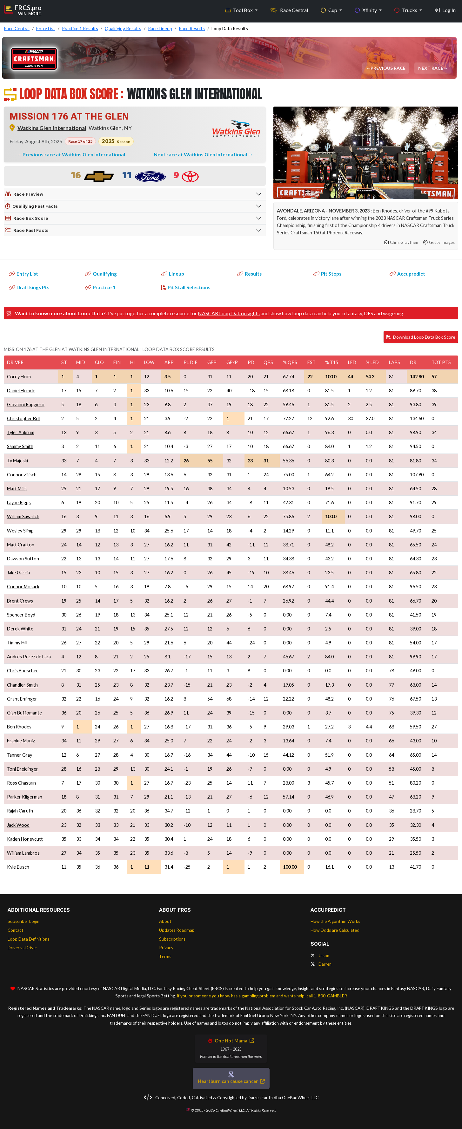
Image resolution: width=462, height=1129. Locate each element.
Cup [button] (329, 10)
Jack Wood (18, 825)
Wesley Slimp (20, 530)
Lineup (172, 274)
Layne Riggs (19, 502)
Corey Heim (19, 376)
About (165, 921)
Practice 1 (100, 287)
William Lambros (23, 853)
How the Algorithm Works (335, 921)
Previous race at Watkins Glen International (74, 154)
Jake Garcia (18, 572)
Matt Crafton (20, 544)
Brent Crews (20, 601)
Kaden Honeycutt (25, 839)
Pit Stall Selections (185, 287)
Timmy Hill (17, 642)
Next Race (431, 68)
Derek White (20, 628)
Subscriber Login (23, 921)
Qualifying (101, 274)
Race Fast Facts (27, 230)
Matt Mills (17, 488)
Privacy (166, 947)
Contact (15, 930)
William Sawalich (23, 516)
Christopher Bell (23, 418)
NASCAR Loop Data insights (229, 313)
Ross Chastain (21, 783)
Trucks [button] (406, 10)
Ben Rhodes (19, 726)
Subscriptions (172, 939)
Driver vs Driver (22, 947)
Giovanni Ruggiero (25, 404)
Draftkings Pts (29, 287)
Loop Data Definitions (28, 939)
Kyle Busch (18, 867)
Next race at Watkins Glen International (201, 154)
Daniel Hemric (21, 390)
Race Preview (24, 194)
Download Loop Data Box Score (420, 337)
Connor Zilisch (22, 474)
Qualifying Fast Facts (31, 206)
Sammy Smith (20, 446)
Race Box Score (26, 218)
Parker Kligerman (24, 796)
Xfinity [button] (366, 10)
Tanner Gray (19, 755)
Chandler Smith (22, 685)
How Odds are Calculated (335, 930)
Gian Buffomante (24, 712)
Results (249, 274)
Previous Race (388, 68)
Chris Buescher (22, 670)
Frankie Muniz (21, 740)
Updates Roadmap (177, 930)
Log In (445, 10)
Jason (320, 955)
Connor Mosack (23, 586)
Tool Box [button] (239, 10)
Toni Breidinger (22, 769)
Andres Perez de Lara (29, 656)
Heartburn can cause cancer (231, 1081)
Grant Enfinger (22, 699)
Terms (165, 956)
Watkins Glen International (51, 128)
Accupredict (407, 274)
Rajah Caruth (20, 810)
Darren (321, 964)
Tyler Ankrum (20, 432)
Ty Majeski (17, 460)
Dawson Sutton (23, 558)
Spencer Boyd (21, 614)
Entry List (23, 274)
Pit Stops (327, 274)
